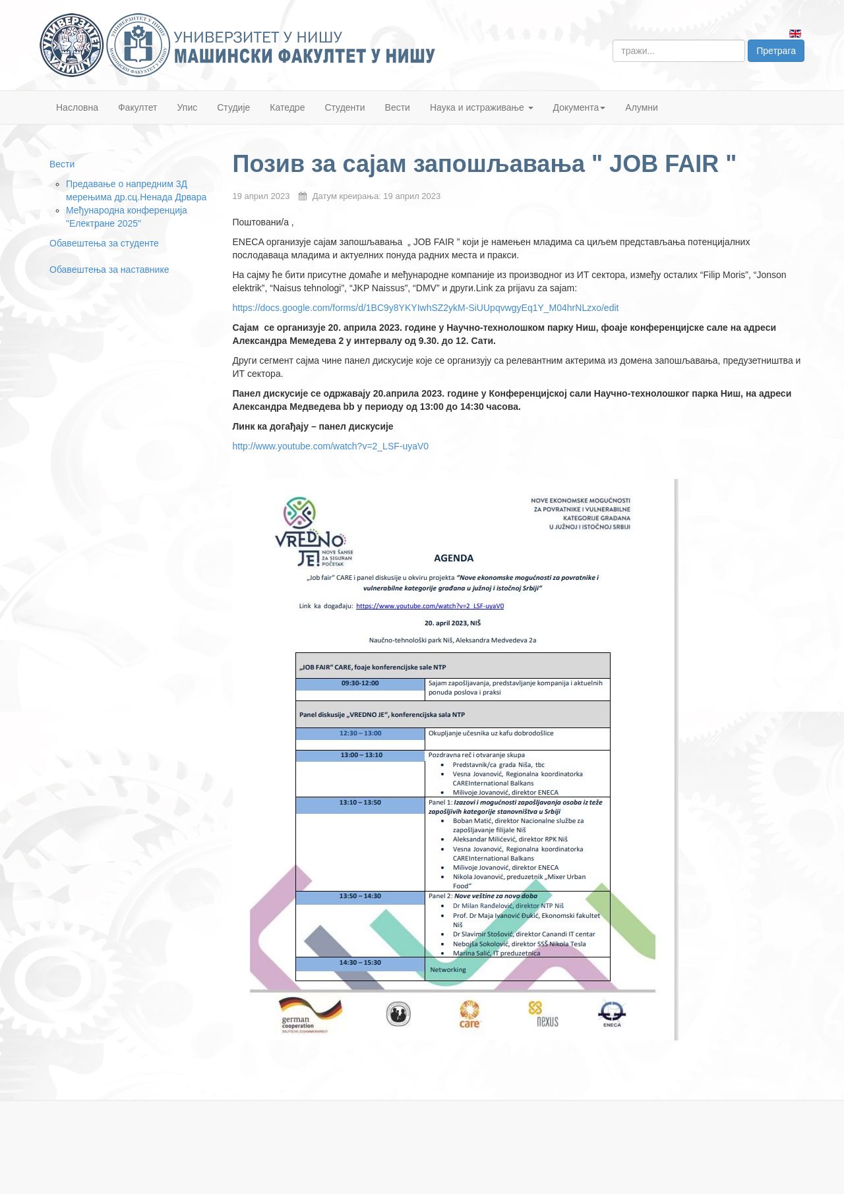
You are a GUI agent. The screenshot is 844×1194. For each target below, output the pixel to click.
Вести (397, 107)
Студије (233, 107)
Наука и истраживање (481, 107)
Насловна (77, 107)
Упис (187, 107)
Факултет (138, 107)
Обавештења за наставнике (109, 269)
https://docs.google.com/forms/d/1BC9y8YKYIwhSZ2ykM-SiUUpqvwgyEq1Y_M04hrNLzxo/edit (426, 307)
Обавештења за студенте (104, 243)
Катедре (287, 107)
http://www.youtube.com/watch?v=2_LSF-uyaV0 (331, 446)
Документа (579, 107)
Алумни (641, 107)
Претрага (776, 50)
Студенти (344, 107)
